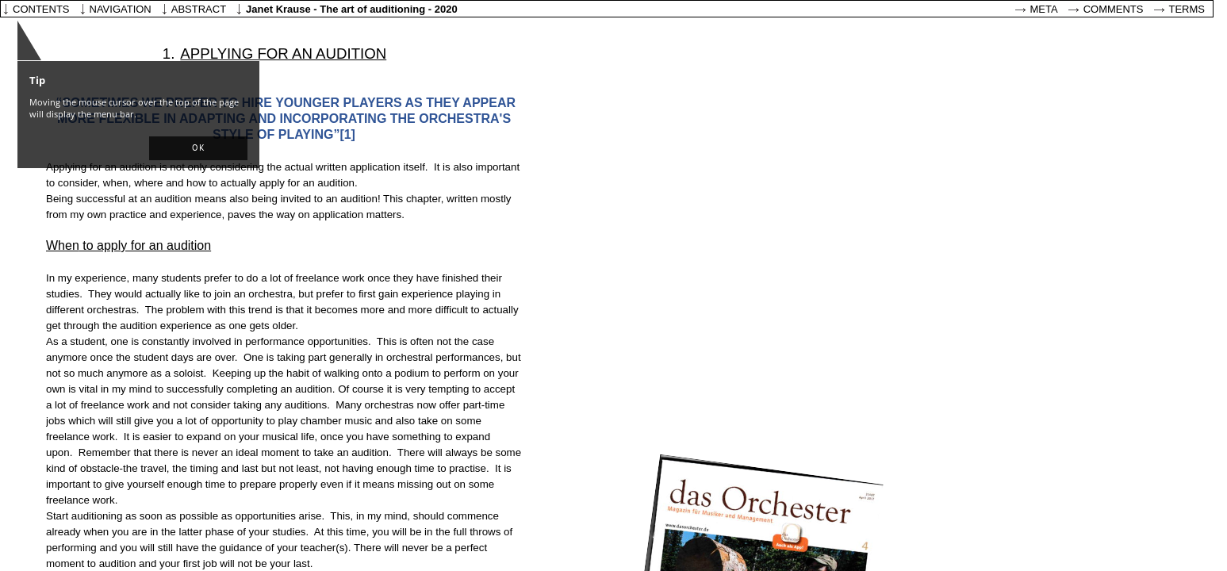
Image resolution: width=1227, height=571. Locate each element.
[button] (198, 148)
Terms (1187, 9)
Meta (1044, 9)
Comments (1113, 9)
